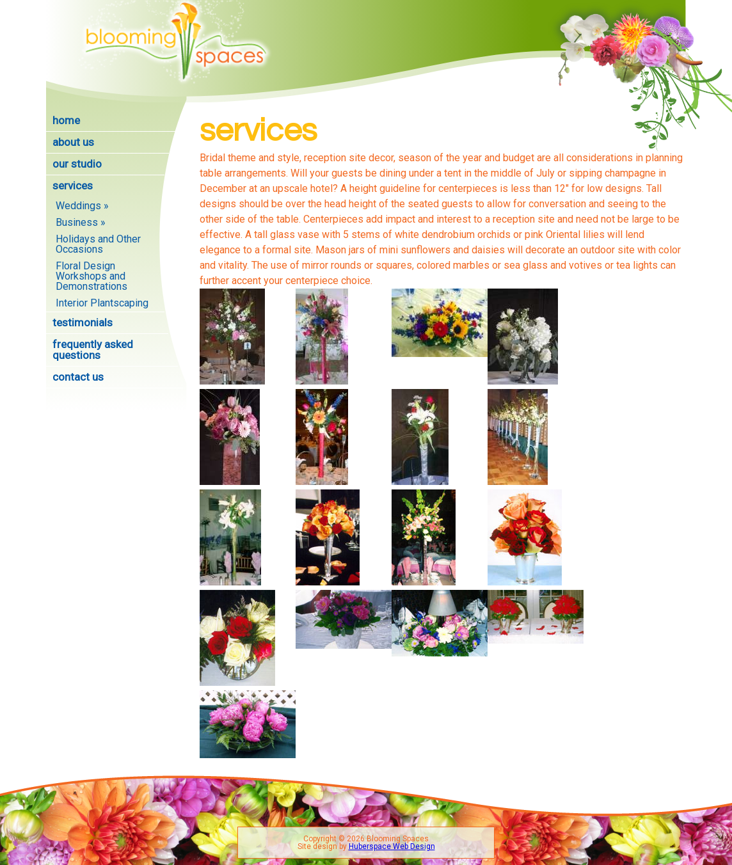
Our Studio (77, 163)
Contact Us (78, 376)
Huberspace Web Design (392, 846)
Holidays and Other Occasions (98, 244)
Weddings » (82, 206)
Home (66, 120)
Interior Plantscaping (102, 303)
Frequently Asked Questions (92, 349)
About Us (73, 142)
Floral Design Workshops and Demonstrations (91, 276)
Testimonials (82, 322)
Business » (81, 222)
